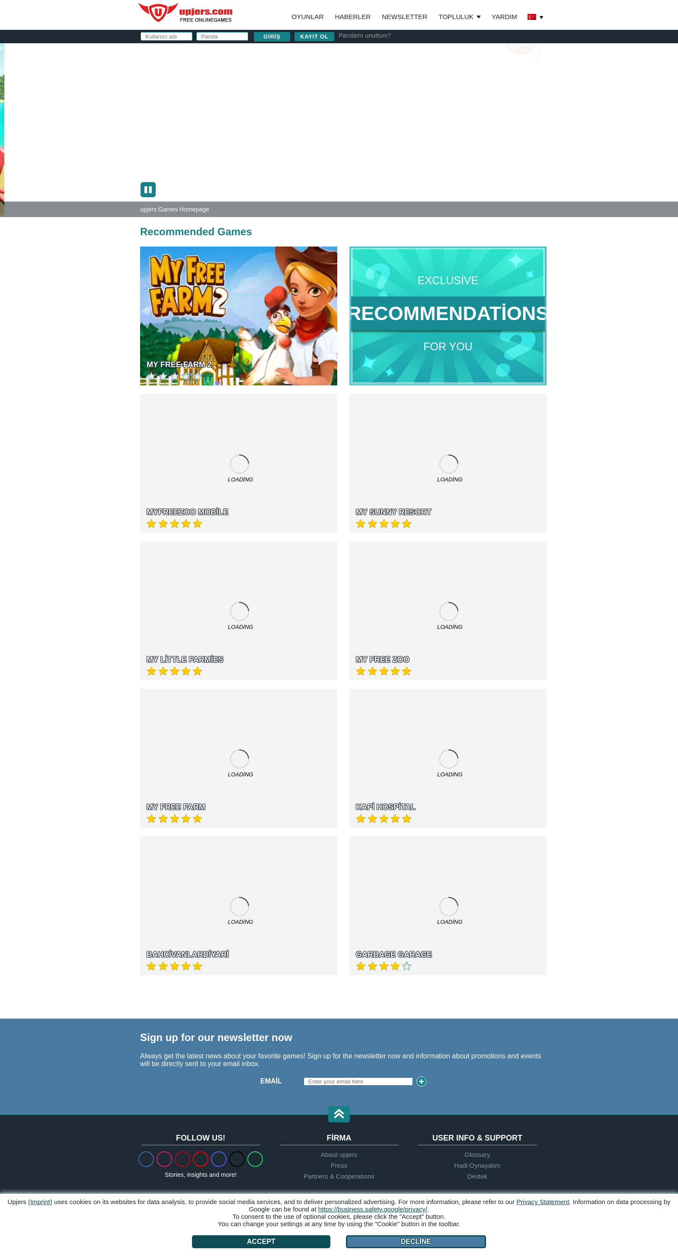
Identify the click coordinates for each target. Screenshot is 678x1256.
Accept (261, 1241)
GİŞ (379, 155)
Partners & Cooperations (339, 1176)
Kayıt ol (314, 36)
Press (339, 1165)
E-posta (376, 89)
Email (271, 1081)
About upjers (339, 1154)
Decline (416, 1241)
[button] (339, 1114)
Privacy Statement (543, 1201)
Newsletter (404, 16)
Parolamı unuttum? (365, 35)
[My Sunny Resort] (2, 126)
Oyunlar (307, 16)
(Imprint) (40, 1201)
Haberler (353, 16)
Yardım (504, 16)
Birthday (378, 124)
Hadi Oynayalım (477, 1165)
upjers (185, 12)
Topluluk (455, 16)
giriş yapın (446, 49)
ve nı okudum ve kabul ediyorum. (439, 159)
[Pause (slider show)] (148, 190)
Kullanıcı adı (386, 72)
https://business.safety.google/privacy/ (372, 1209)
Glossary (477, 1154)
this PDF (513, 136)
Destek (477, 1176)
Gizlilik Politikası (420, 155)
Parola (375, 106)
